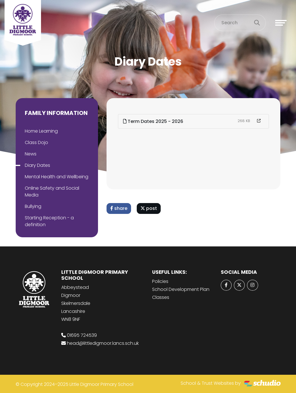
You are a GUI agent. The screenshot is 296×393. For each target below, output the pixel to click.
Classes (160, 297)
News (30, 154)
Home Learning (41, 131)
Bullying (33, 206)
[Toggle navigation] (281, 23)
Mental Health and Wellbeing (56, 176)
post (148, 208)
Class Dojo (36, 142)
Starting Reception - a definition (49, 221)
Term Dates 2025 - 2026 (153, 121)
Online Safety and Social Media (52, 191)
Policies (160, 281)
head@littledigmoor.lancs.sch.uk (103, 343)
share (118, 208)
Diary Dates (37, 165)
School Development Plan (180, 289)
